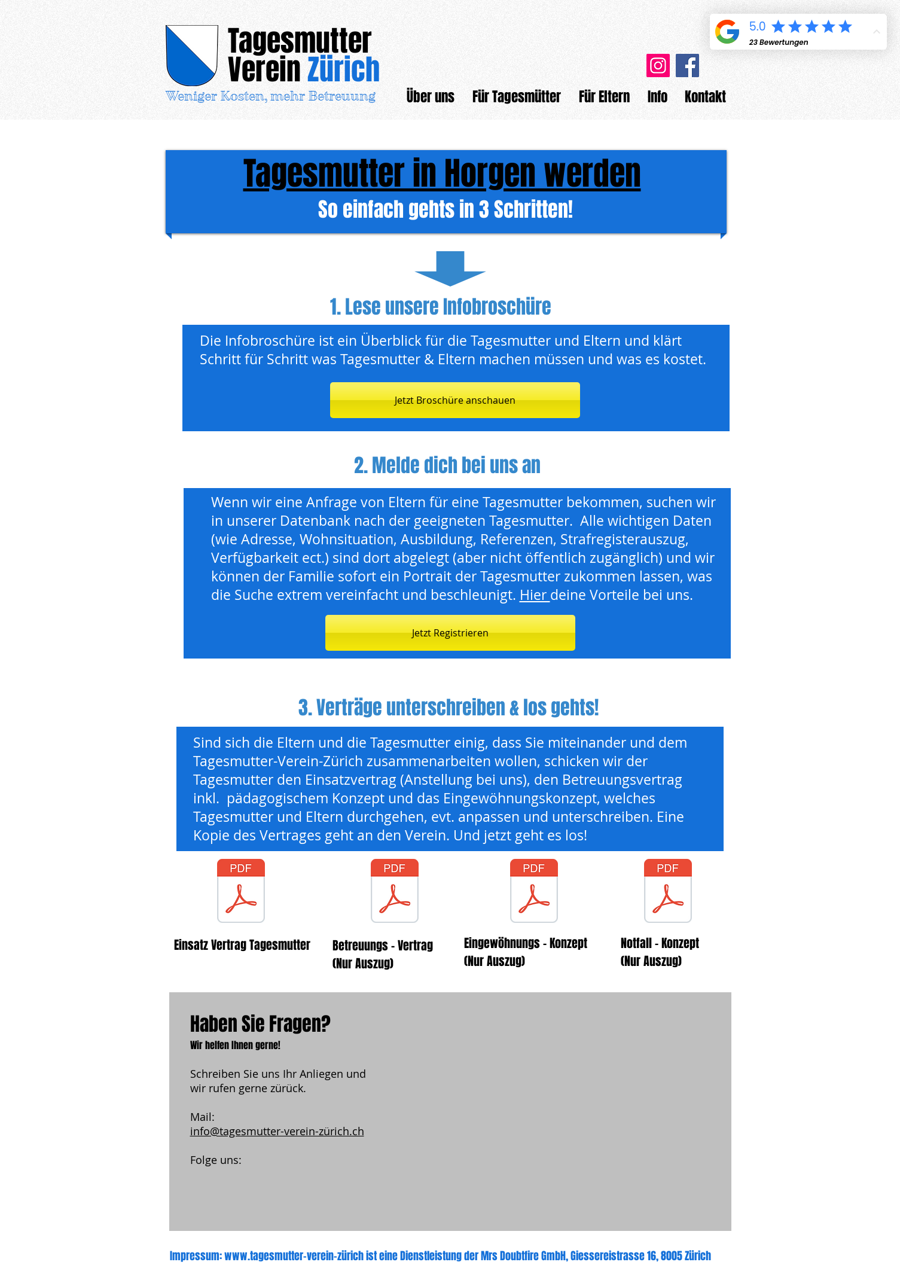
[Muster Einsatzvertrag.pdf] (241, 892)
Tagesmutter (300, 41)
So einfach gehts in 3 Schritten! (445, 209)
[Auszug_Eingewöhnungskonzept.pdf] (534, 892)
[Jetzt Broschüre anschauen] (455, 400)
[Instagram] (658, 65)
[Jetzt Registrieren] (450, 633)
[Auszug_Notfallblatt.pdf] (668, 892)
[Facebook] (687, 65)
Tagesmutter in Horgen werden (442, 173)
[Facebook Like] (265, 1197)
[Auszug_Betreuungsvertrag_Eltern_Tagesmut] (395, 892)
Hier (535, 595)
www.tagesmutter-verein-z (282, 1256)
